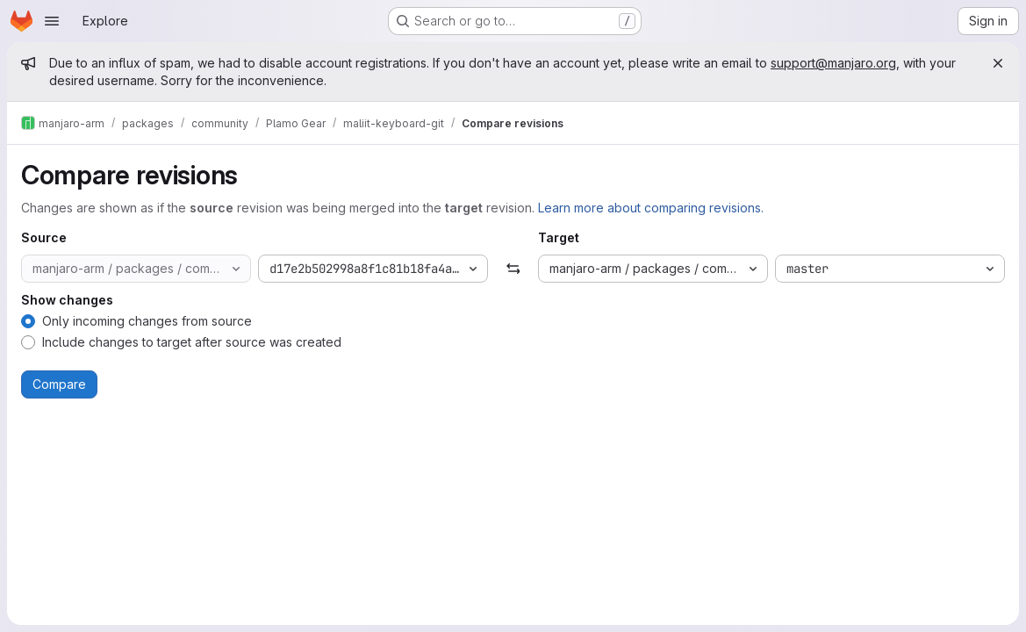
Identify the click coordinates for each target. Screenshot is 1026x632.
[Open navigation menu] (52, 21)
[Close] (997, 63)
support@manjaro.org (833, 62)
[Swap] (513, 269)
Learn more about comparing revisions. (651, 207)
